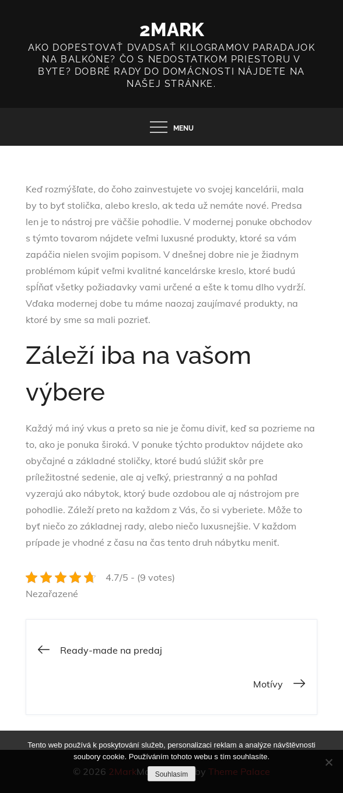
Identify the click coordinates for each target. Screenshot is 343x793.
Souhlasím (171, 774)
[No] (328, 762)
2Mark (171, 29)
